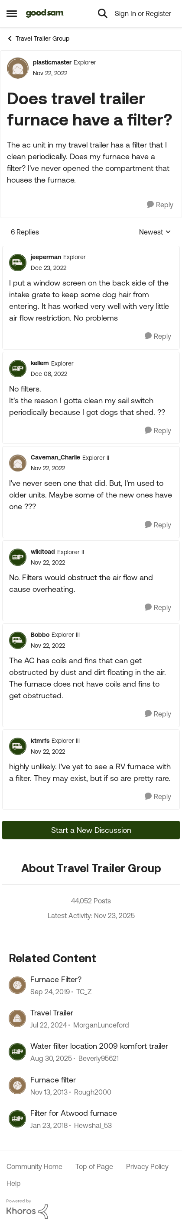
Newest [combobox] (155, 232)
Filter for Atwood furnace (73, 1113)
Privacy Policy (147, 1166)
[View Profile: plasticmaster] (18, 68)
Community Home (34, 1166)
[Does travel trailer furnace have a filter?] (48, 268)
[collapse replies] (91, 250)
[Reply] (160, 205)
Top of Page (94, 1166)
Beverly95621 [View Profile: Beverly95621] (98, 1059)
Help (13, 1183)
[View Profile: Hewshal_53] (17, 1118)
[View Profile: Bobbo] (17, 640)
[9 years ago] (49, 1125)
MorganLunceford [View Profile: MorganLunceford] (101, 1025)
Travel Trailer (51, 1012)
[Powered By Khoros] (91, 1209)
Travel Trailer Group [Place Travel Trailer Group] (37, 38)
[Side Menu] (11, 13)
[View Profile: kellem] (17, 368)
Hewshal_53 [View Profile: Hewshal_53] (93, 1125)
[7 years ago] (50, 991)
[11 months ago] (51, 1058)
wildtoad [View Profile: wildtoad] (43, 551)
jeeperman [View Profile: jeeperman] (46, 257)
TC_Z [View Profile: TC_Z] (84, 992)
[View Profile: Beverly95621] (17, 1051)
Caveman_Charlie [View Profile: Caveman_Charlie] (55, 457)
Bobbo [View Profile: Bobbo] (40, 634)
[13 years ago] (49, 1092)
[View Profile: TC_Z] (17, 985)
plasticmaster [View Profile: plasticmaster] (52, 62)
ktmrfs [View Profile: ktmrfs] (40, 740)
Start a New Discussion (91, 830)
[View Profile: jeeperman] (17, 262)
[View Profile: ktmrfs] (17, 746)
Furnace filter (53, 1079)
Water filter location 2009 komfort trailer (99, 1045)
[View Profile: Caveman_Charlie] (17, 463)
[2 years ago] (48, 1025)
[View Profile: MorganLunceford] (17, 1018)
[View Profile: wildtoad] (17, 557)
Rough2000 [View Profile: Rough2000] (92, 1092)
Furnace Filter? (55, 979)
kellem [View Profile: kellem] (40, 363)
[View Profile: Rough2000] (17, 1085)
